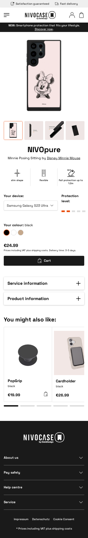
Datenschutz (41, 519)
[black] (6, 232)
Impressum (21, 519)
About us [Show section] (11, 457)
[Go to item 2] (27, 406)
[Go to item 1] (11, 406)
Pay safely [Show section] (12, 472)
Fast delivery (66, 4)
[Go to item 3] (44, 406)
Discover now (44, 29)
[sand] (20, 232)
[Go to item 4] (60, 406)
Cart (44, 260)
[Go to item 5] (77, 406)
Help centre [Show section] (13, 487)
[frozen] (13, 232)
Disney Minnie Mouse (63, 158)
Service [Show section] (9, 502)
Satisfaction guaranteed (30, 4)
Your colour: (14, 225)
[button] (44, 283)
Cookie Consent (63, 519)
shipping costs (39, 250)
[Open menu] (6, 15)
